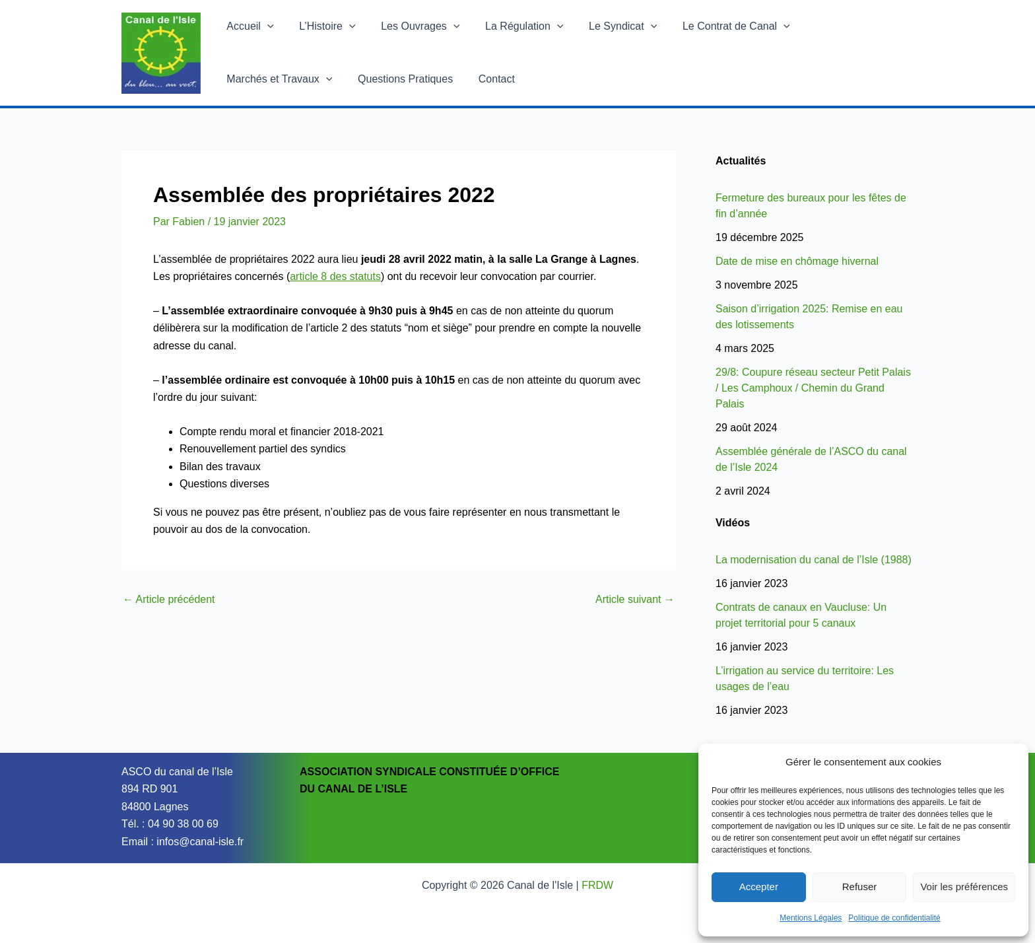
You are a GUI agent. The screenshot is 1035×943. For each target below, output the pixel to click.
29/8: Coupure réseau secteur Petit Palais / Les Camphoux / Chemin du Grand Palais (813, 388)
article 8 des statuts (335, 276)
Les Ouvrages (409, 26)
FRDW (597, 885)
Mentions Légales (811, 918)
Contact (359, 79)
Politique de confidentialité (894, 918)
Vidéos (733, 522)
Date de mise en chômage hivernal (797, 261)
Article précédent (169, 599)
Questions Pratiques (271, 79)
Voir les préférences (964, 886)
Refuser (859, 886)
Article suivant (635, 599)
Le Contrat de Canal (712, 26)
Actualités (741, 160)
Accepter (758, 886)
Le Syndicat (603, 26)
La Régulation (509, 26)
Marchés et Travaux (839, 26)
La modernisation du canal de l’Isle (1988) (814, 559)
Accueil (247, 26)
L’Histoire (320, 26)
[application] (265, 26)
